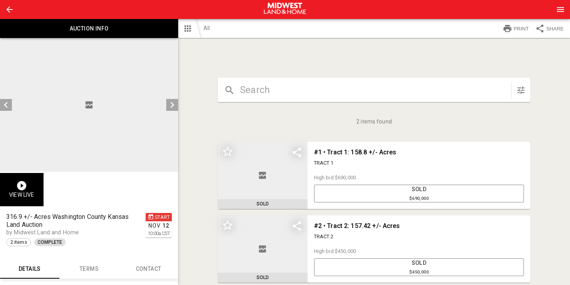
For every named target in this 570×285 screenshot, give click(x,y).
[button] (9, 9)
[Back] (9, 9)
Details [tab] (29, 269)
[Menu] (560, 9)
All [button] (206, 28)
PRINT (516, 28)
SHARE (549, 28)
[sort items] (521, 90)
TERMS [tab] (89, 269)
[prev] (6, 105)
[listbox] (89, 105)
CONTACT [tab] (148, 269)
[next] (172, 105)
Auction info (89, 28)
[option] (89, 105)
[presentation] (285, 9)
